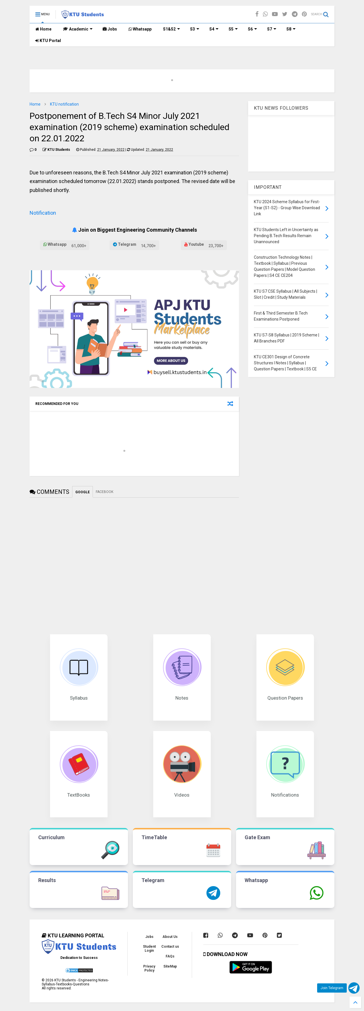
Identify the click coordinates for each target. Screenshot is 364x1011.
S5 (233, 29)
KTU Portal (48, 40)
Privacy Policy (149, 968)
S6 (252, 29)
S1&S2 (171, 29)
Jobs (110, 29)
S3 (194, 29)
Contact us (170, 947)
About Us (170, 937)
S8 (291, 29)
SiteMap (170, 966)
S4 (214, 29)
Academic (78, 29)
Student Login (149, 949)
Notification (43, 213)
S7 (271, 29)
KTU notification (64, 104)
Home (43, 29)
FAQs (170, 956)
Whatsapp (140, 29)
